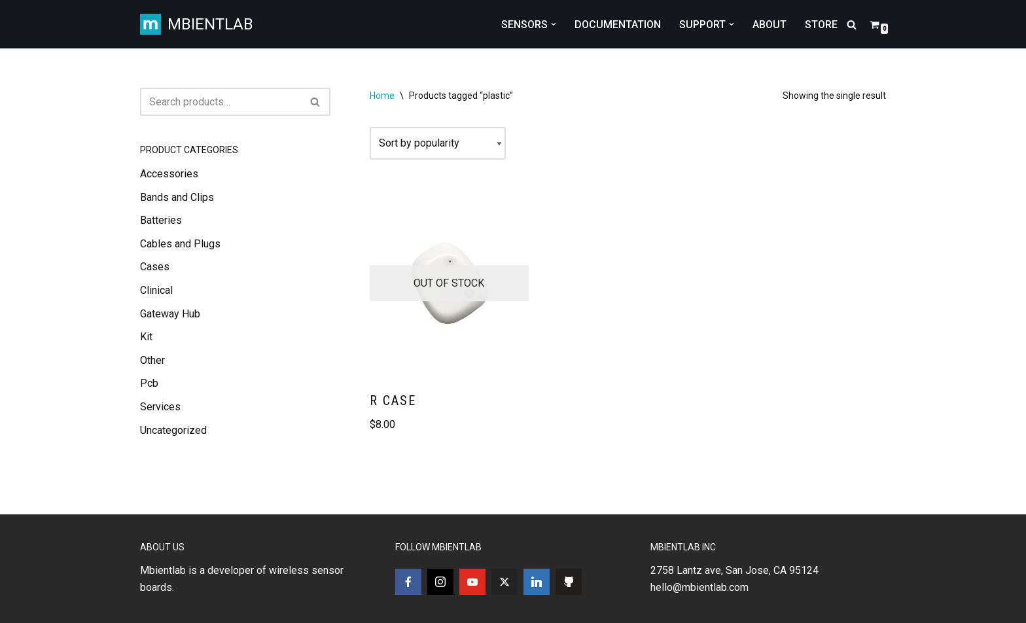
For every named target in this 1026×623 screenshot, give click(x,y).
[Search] (852, 24)
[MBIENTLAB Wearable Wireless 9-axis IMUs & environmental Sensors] (196, 24)
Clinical (156, 290)
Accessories (169, 174)
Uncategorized (173, 430)
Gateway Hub (170, 314)
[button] (553, 24)
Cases (154, 266)
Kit (146, 336)
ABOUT (769, 24)
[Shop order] (438, 143)
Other (152, 360)
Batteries (161, 220)
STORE (821, 24)
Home (382, 95)
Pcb (149, 383)
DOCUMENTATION (618, 24)
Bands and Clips (177, 197)
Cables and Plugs (180, 244)
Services (160, 406)
